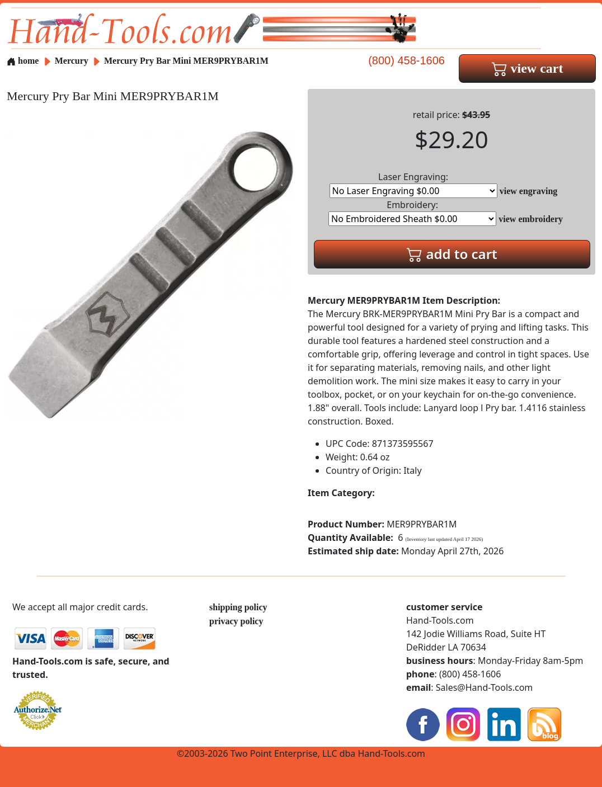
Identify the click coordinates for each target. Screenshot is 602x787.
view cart (527, 68)
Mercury (73, 60)
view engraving (529, 191)
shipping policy (238, 607)
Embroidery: (412, 212)
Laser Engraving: (413, 184)
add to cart (452, 253)
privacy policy (236, 621)
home (23, 60)
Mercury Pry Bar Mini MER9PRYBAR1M (186, 60)
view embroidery (530, 219)
